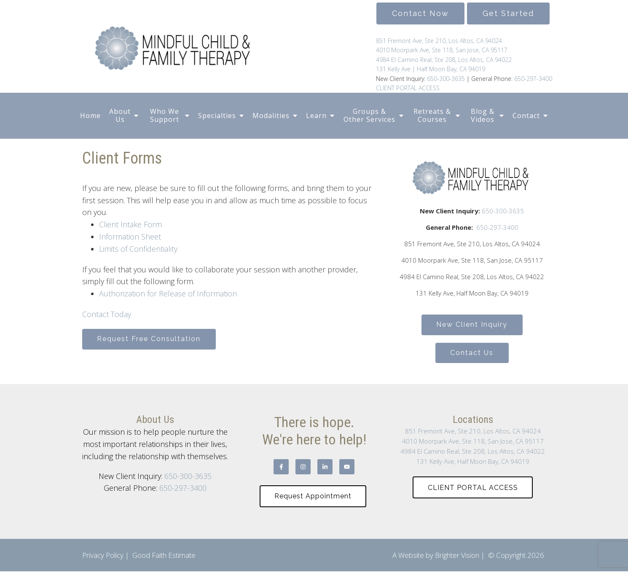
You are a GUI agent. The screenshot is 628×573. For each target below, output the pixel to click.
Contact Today (106, 314)
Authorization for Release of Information (168, 293)
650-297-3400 (533, 79)
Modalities (271, 115)
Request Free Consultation (149, 339)
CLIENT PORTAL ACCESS (408, 88)
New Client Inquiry (471, 325)
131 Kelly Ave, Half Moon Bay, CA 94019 (472, 462)
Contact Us (472, 354)
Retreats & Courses (432, 115)
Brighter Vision (457, 557)
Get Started (508, 13)
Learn (316, 115)
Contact (526, 115)
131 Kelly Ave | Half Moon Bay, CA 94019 (430, 69)
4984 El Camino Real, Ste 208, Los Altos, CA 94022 (444, 60)
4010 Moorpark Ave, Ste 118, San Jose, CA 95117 (441, 50)
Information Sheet (130, 236)
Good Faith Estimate (164, 557)
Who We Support (164, 115)
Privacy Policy (102, 557)
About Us (120, 115)
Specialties (217, 115)
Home (90, 115)
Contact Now (420, 13)
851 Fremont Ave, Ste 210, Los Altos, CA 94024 (439, 41)
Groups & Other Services (369, 115)
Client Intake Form (130, 224)
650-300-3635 (445, 79)
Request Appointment (313, 497)
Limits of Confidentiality (138, 249)
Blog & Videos (482, 115)
